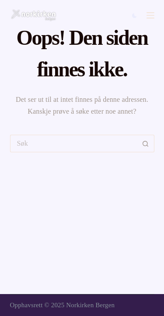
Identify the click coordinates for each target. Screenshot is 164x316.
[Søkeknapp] (145, 143)
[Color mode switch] (134, 15)
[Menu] (150, 15)
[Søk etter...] (73, 143)
